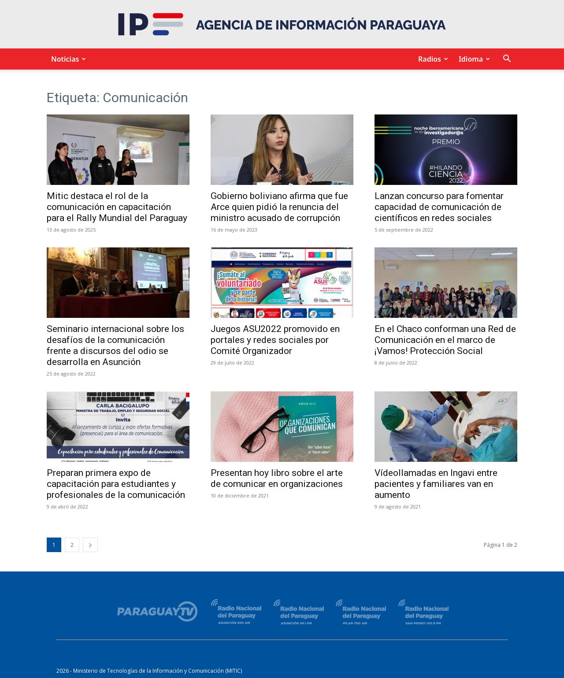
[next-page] (90, 545)
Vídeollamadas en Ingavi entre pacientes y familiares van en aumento (436, 484)
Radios (431, 59)
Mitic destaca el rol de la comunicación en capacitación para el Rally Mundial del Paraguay (117, 207)
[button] (506, 59)
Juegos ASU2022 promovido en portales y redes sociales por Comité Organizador (275, 340)
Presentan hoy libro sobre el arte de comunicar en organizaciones (277, 478)
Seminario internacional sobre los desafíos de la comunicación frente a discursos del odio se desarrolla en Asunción (115, 345)
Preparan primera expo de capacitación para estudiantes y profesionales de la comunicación (116, 484)
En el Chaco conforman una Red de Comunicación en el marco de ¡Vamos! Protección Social (445, 340)
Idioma (473, 59)
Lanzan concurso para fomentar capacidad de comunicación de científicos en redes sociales (439, 207)
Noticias (67, 59)
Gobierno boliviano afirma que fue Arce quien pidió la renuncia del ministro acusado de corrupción (279, 207)
